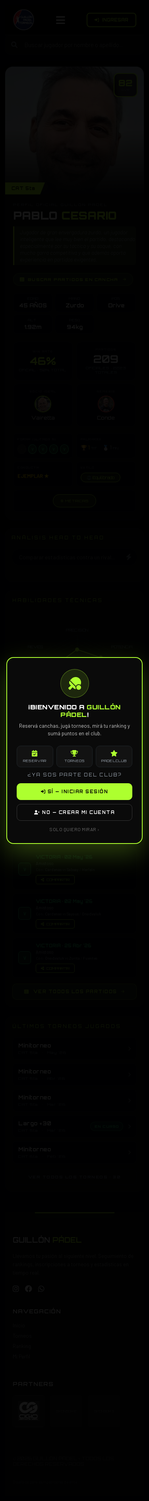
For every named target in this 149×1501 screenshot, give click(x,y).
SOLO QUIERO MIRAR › (74, 829)
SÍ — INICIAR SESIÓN (74, 791)
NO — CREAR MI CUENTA (74, 812)
